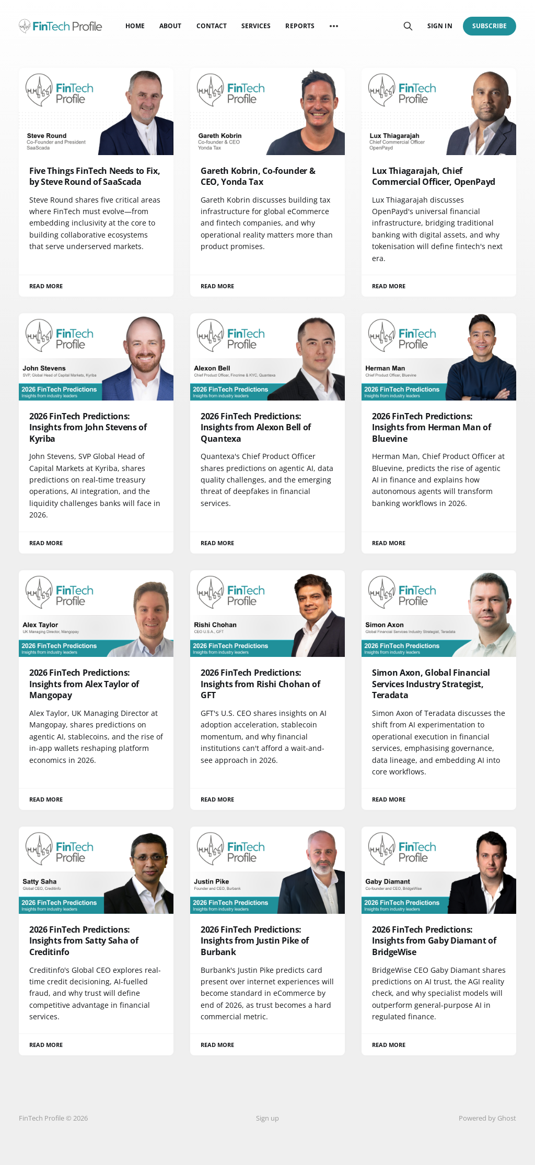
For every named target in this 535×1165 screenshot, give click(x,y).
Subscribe (489, 25)
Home (135, 25)
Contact (211, 25)
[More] (334, 26)
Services (256, 25)
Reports (299, 25)
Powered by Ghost (487, 1118)
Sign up (267, 1118)
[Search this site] (408, 26)
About (170, 25)
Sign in (439, 25)
